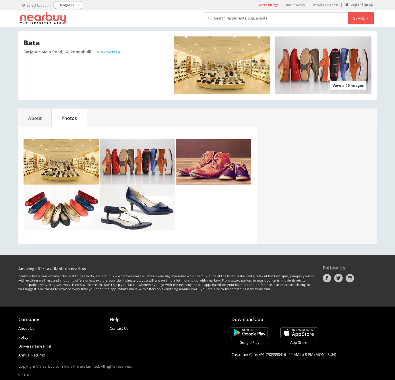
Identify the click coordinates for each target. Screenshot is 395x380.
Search (360, 18)
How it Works (295, 5)
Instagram (350, 278)
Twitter (338, 278)
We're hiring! (268, 5)
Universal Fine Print (34, 346)
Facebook (327, 278)
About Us (26, 328)
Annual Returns (31, 355)
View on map (108, 52)
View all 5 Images (348, 85)
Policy (23, 337)
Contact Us (119, 328)
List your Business (324, 5)
